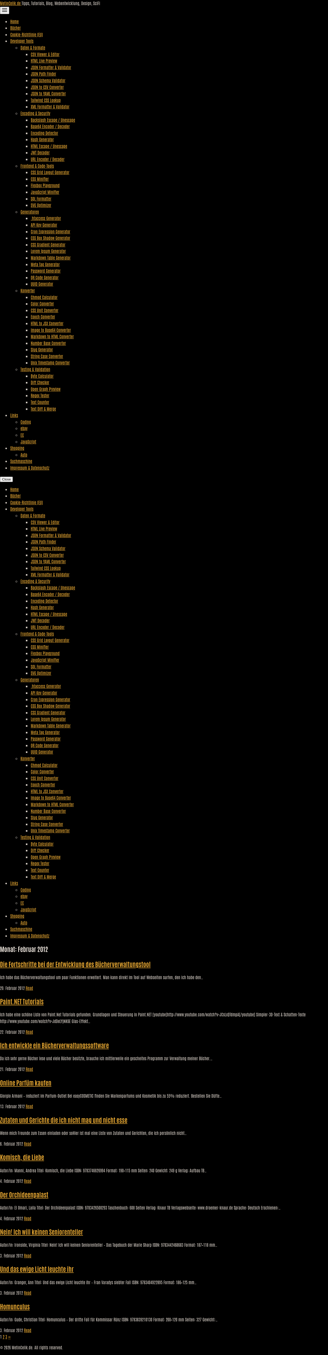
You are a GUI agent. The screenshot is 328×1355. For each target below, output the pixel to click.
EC (22, 434)
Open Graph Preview (45, 388)
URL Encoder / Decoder (48, 159)
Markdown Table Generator (50, 257)
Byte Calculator (42, 375)
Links (14, 415)
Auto (23, 454)
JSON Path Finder (43, 73)
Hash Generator (42, 139)
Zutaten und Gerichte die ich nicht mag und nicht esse (63, 1120)
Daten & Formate (32, 47)
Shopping (17, 447)
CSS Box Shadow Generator (50, 237)
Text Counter (40, 402)
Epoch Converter (43, 316)
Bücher (15, 27)
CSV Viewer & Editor (45, 54)
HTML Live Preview (44, 60)
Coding (25, 421)
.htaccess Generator (46, 218)
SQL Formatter (41, 198)
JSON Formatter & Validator (51, 67)
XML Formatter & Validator (50, 106)
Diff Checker (40, 382)
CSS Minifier (40, 178)
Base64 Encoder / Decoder (50, 126)
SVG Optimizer (41, 205)
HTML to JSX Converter (47, 323)
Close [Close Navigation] (6, 479)
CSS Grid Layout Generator (50, 172)
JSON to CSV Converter (47, 87)
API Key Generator (44, 224)
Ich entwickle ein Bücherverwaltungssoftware (54, 1045)
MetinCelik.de (11, 3)
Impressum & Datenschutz (29, 467)
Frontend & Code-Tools (37, 165)
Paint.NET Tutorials (22, 1001)
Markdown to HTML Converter (52, 336)
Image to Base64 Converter (51, 329)
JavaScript (28, 441)
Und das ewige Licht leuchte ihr (37, 1269)
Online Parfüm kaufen (25, 1082)
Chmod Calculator (44, 297)
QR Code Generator (45, 277)
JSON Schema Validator (48, 80)
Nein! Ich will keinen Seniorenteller (41, 1231)
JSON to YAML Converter (48, 93)
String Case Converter (47, 356)
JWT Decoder (40, 152)
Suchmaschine (21, 461)
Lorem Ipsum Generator (48, 250)
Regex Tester (40, 395)
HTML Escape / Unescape (49, 146)
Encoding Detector (44, 132)
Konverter (27, 290)
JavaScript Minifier (45, 191)
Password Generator (46, 270)
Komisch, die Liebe (22, 1157)
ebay (23, 428)
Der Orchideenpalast (24, 1194)
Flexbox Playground (45, 185)
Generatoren (29, 211)
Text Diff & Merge (43, 408)
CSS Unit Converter (44, 310)
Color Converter (42, 303)
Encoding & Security (35, 113)
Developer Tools (22, 40)
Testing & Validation (35, 369)
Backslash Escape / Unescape (53, 119)
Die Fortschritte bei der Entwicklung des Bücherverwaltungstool (75, 964)
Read (29, 987)
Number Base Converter (48, 343)
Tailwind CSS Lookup (46, 100)
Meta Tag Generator (45, 264)
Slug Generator (42, 349)
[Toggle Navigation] (4, 10)
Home (14, 21)
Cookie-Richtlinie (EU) (26, 34)
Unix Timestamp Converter (50, 362)
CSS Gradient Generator (48, 244)
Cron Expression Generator (50, 231)
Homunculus (15, 1306)
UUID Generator (42, 283)
